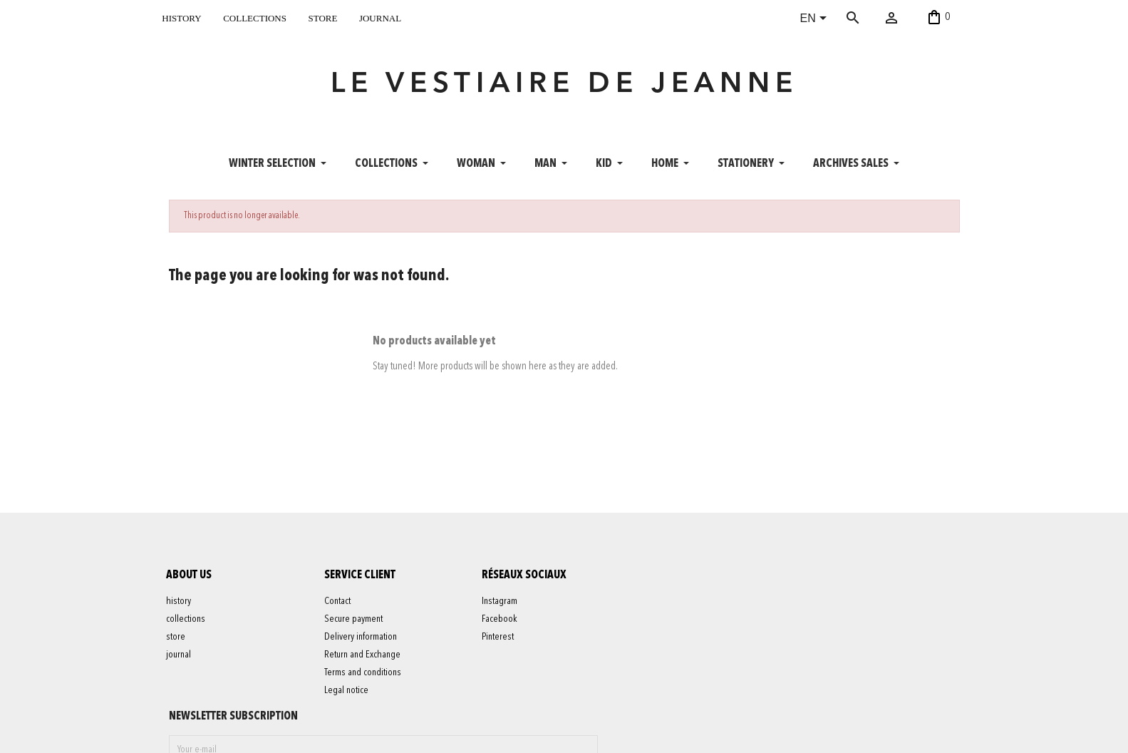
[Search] (873, 18)
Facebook (502, 626)
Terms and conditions (364, 680)
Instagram (502, 608)
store (322, 16)
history (181, 16)
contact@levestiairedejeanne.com (778, 734)
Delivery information (362, 644)
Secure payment (355, 626)
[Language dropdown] (816, 19)
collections (254, 16)
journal (380, 16)
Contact (339, 608)
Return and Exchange (364, 662)
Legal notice (348, 697)
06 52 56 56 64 (893, 734)
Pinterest (501, 644)
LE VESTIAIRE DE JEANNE (564, 88)
